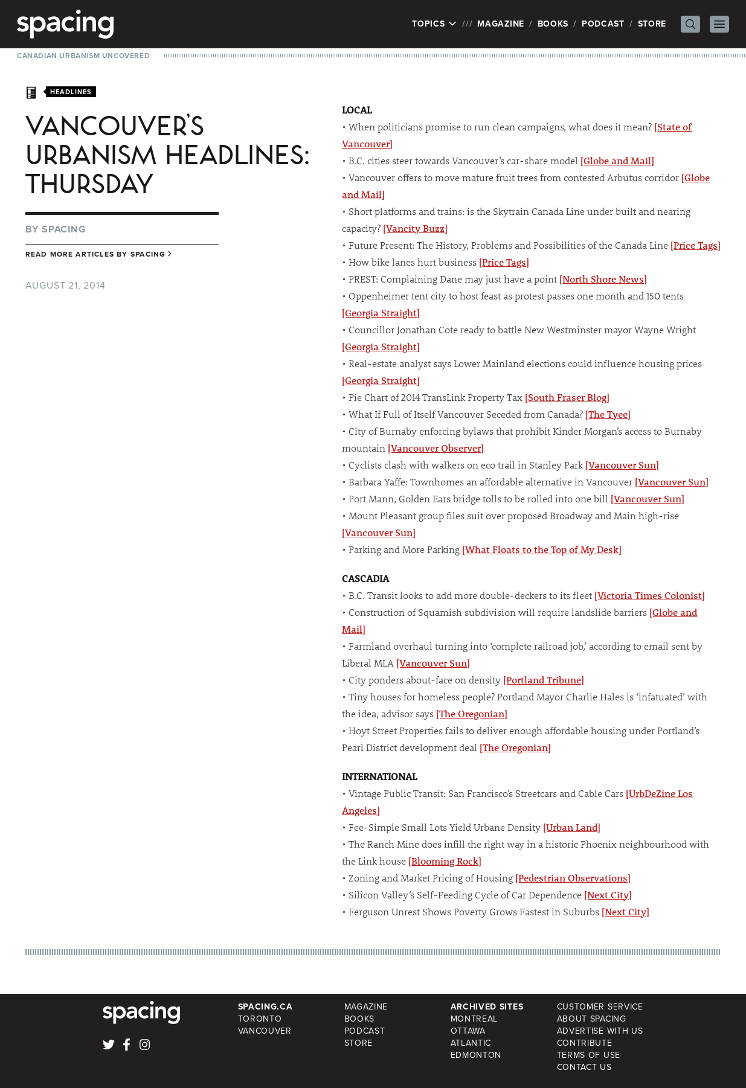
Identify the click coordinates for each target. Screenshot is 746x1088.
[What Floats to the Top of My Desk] (542, 549)
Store (652, 24)
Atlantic (471, 1043)
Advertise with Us (600, 1031)
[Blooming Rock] (444, 860)
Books (553, 24)
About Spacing (591, 1019)
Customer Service (600, 1006)
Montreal (474, 1019)
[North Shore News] (603, 278)
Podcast (603, 24)
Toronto (260, 1019)
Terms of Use (588, 1055)
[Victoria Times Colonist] (649, 595)
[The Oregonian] (471, 713)
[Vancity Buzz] (415, 228)
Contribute (585, 1043)
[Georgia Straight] (381, 312)
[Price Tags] (695, 244)
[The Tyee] (608, 414)
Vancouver (265, 1031)
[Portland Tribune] (543, 679)
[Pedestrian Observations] (573, 877)
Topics (434, 24)
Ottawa (468, 1031)
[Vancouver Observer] (436, 447)
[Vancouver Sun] (622, 464)
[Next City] (608, 894)
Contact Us (584, 1067)
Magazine (500, 24)
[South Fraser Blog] (567, 397)
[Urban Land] (571, 827)
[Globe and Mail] (617, 160)
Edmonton (476, 1055)
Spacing (64, 229)
